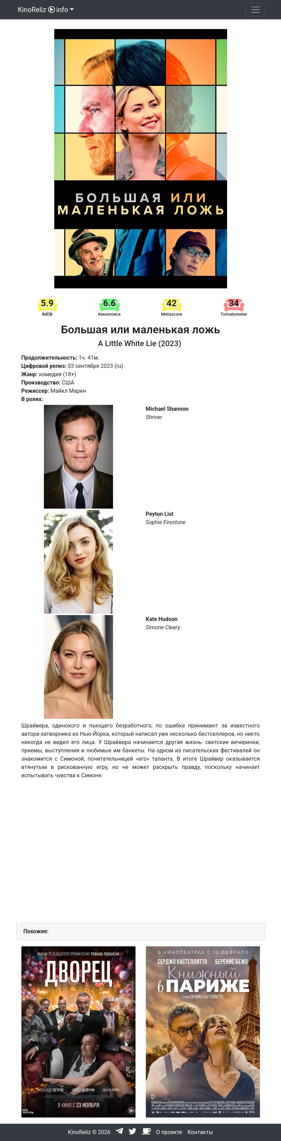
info (62, 10)
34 (234, 303)
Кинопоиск (109, 314)
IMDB (47, 314)
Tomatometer (234, 314)
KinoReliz (35, 10)
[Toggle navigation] (255, 10)
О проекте (169, 1132)
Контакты (200, 1132)
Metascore (171, 314)
